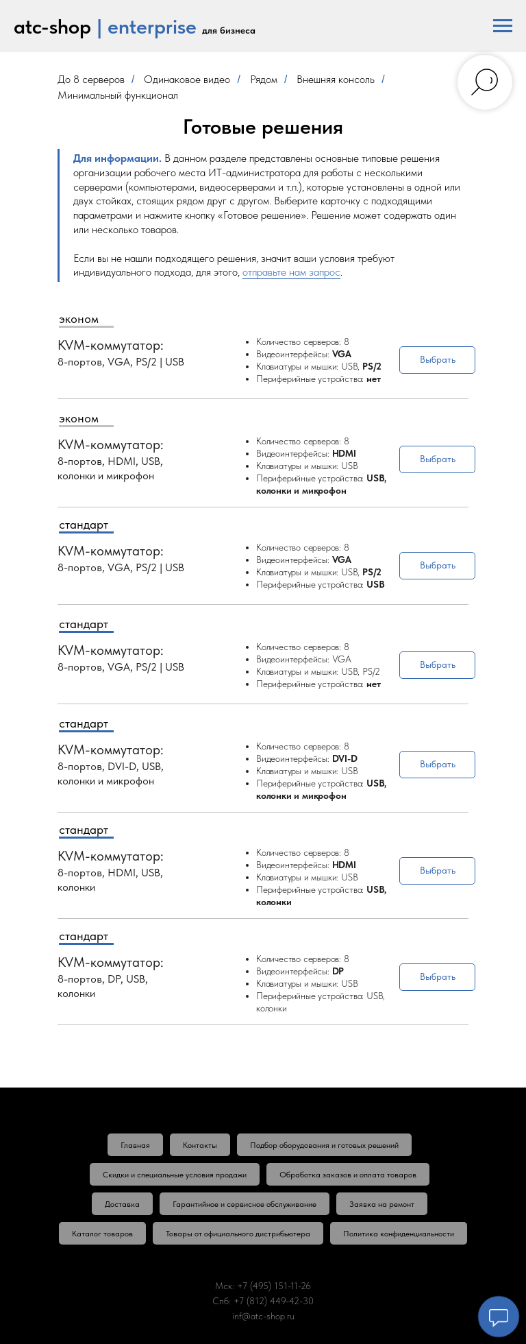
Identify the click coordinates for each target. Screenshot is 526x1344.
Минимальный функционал (118, 94)
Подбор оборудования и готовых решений (324, 1145)
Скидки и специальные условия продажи (175, 1174)
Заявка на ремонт (381, 1204)
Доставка (122, 1204)
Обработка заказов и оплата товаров (347, 1174)
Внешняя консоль (336, 79)
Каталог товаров (102, 1233)
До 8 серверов (91, 79)
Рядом (263, 79)
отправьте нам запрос (291, 271)
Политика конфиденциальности (398, 1233)
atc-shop (52, 26)
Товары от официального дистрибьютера (238, 1233)
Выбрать (437, 359)
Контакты (200, 1145)
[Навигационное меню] (502, 26)
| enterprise (147, 26)
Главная (135, 1145)
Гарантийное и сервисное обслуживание (244, 1204)
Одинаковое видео (187, 79)
